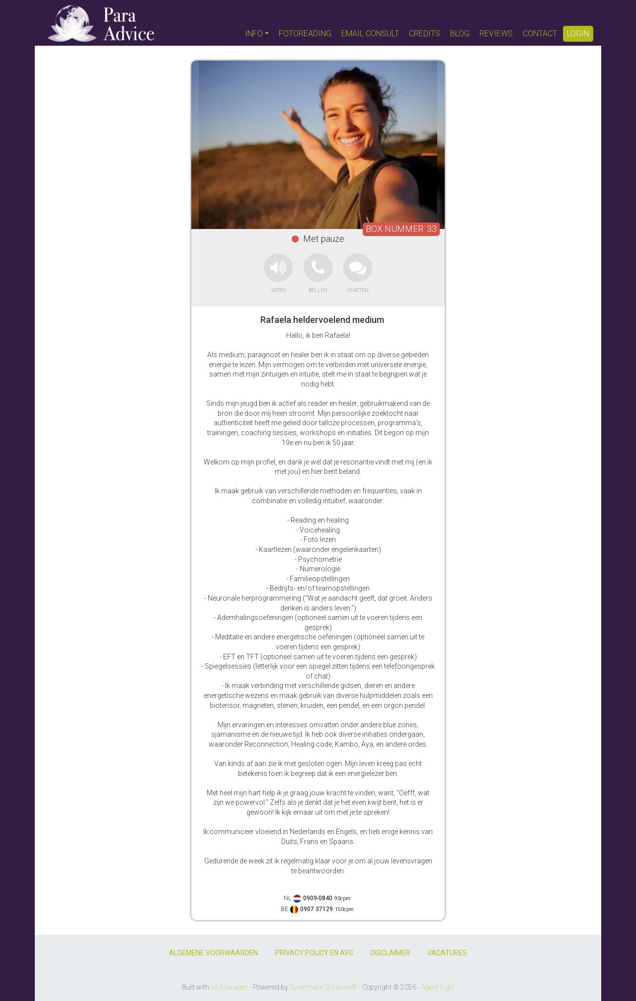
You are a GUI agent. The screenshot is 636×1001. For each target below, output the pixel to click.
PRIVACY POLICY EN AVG (314, 953)
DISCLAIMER (390, 953)
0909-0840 (317, 898)
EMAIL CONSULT (370, 33)
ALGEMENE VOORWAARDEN (213, 953)
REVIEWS (496, 33)
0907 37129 (316, 909)
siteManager (229, 987)
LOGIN (578, 33)
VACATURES (447, 953)
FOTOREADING (305, 33)
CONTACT (540, 33)
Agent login (438, 987)
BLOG (460, 33)
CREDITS (424, 33)
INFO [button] (254, 33)
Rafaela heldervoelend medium (322, 319)
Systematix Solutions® (323, 987)
